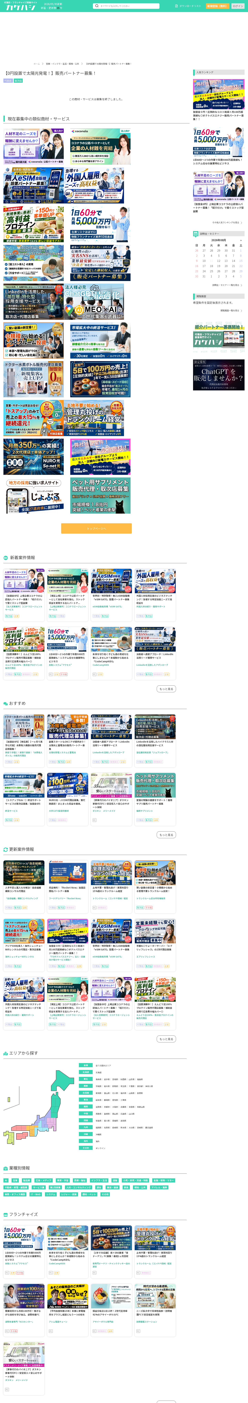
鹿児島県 (149, 831)
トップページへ (96, 232)
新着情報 (18, 1364)
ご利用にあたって (196, 1364)
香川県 (107, 824)
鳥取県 (98, 817)
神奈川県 (149, 790)
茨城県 (98, 790)
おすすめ (42, 1364)
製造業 (26, 884)
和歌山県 (141, 811)
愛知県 (115, 804)
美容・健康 (112, 890)
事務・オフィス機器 (15, 898)
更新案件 (65, 1364)
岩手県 (107, 783)
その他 (105, 898)
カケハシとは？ (172, 1364)
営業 (15, 884)
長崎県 (115, 831)
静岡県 (107, 804)
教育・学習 (62, 884)
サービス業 (38, 890)
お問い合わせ (202, 1375)
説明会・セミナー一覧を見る (227, 284)
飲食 (126, 890)
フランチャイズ (69, 1369)
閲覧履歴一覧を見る (231, 310)
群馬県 (115, 790)
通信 (99, 890)
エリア (17, 1369)
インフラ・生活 (99, 884)
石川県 (115, 797)
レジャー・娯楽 (69, 898)
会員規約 (204, 1370)
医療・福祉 (79, 884)
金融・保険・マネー (164, 884)
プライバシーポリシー (176, 1375)
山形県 (132, 783)
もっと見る (166, 392)
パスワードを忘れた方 (133, 1364)
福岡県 (98, 831)
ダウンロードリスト (188, 6)
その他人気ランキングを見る (227, 222)
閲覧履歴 (18, 1379)
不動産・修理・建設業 (16, 890)
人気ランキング (22, 1374)
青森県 (98, 783)
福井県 (123, 797)
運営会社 (216, 1381)
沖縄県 (98, 838)
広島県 (123, 817)
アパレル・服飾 (159, 890)
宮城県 (115, 783)
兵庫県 (123, 811)
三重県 (123, 804)
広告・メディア (43, 884)
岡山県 (115, 817)
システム (50, 898)
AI (6, 884)
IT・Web (35, 898)
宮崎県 (140, 831)
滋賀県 (98, 811)
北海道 (98, 776)
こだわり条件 (68, 1374)
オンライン (100, 852)
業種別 (40, 1369)
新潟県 (98, 797)
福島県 (140, 783)
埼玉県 (123, 790)
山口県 (132, 817)
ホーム (37, 63)
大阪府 (115, 811)
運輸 (115, 884)
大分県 (132, 831)
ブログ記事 (43, 1379)
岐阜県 (98, 804)
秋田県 (123, 783)
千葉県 (132, 790)
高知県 (123, 824)
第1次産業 (55, 890)
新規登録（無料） (217, 6)
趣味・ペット (89, 898)
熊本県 (123, 831)
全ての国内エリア (103, 769)
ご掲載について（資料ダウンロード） (184, 1381)
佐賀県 (107, 831)
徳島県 (98, 824)
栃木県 (107, 790)
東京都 (140, 790)
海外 (98, 845)
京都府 (107, 811)
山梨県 (132, 797)
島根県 (107, 817)
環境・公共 (140, 890)
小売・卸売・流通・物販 (135, 884)
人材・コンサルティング (78, 890)
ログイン (238, 6)
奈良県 (132, 811)
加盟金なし (43, 1374)
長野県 (140, 797)
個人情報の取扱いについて (178, 1370)
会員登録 (93, 1364)
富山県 (107, 797)
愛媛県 (115, 824)
